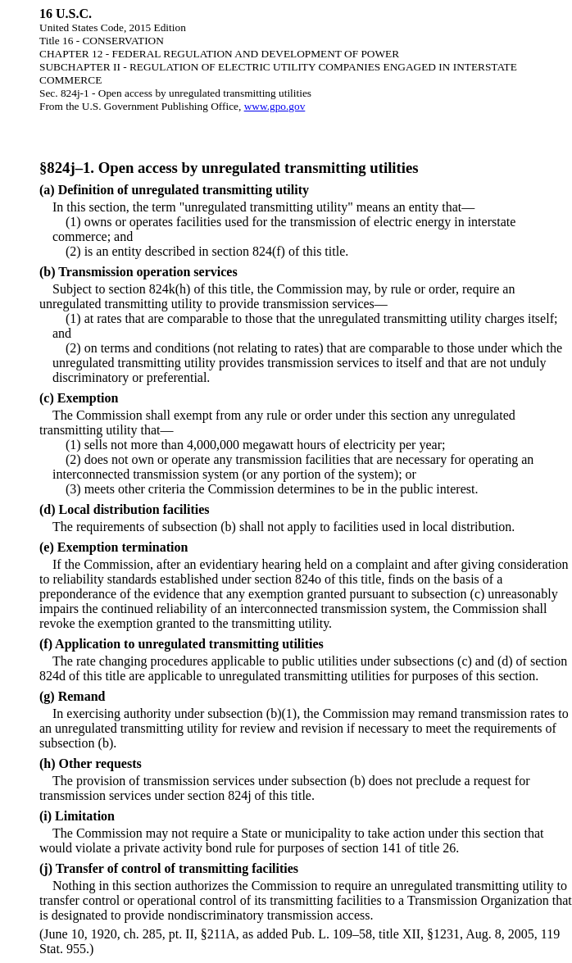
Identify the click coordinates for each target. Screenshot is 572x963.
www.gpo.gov (275, 106)
